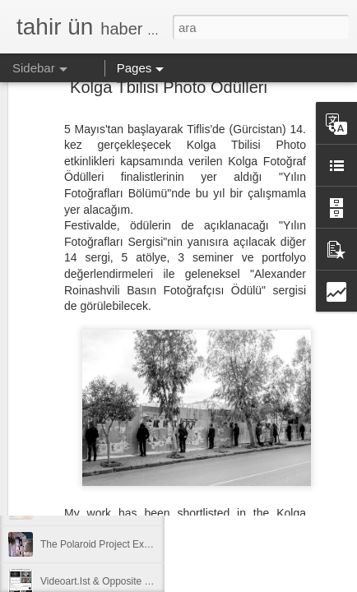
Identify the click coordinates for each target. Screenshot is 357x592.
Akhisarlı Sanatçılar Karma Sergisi (115, 470)
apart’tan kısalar (75, 507)
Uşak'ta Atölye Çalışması (94, 433)
